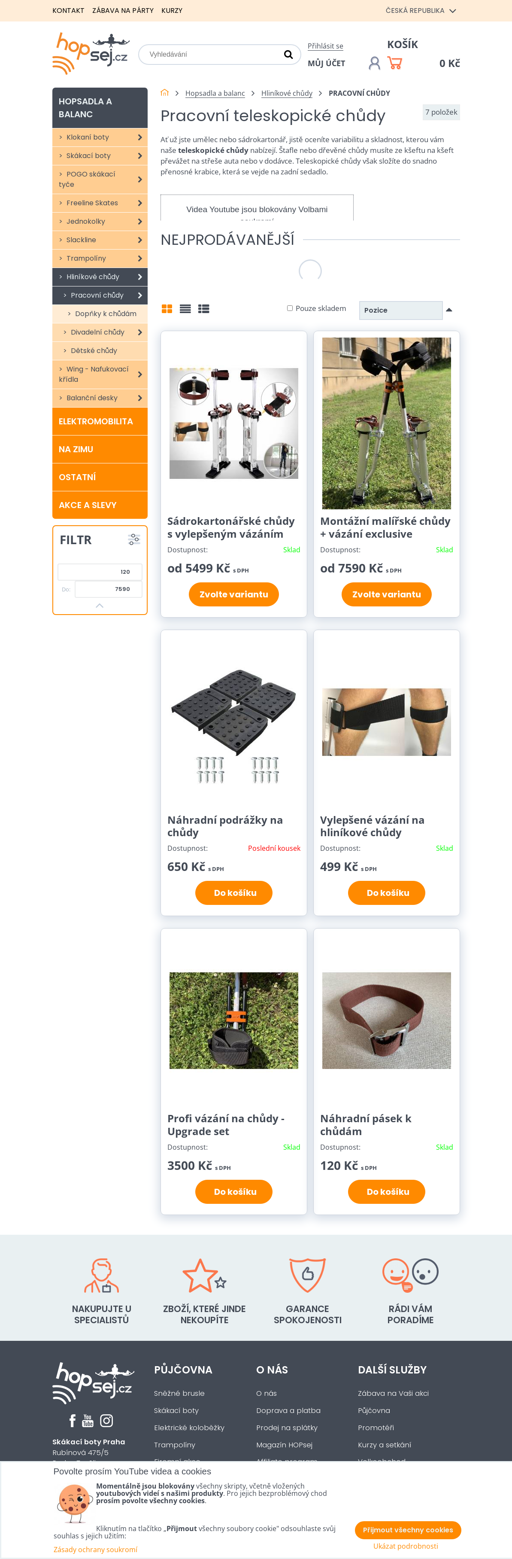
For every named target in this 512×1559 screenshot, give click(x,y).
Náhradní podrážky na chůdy (225, 826)
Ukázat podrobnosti (405, 1546)
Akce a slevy (88, 505)
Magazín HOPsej (284, 1445)
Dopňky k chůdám (104, 314)
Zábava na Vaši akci (393, 1393)
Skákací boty (106, 156)
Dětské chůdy (93, 351)
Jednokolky (106, 222)
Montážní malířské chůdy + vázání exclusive (385, 527)
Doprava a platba (288, 1411)
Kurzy (171, 10)
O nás (272, 1370)
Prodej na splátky (287, 1428)
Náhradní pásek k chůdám (366, 1124)
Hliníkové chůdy (106, 277)
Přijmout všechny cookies (408, 1530)
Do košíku (234, 893)
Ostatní (77, 477)
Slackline (106, 240)
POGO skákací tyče (103, 179)
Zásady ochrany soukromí (95, 1549)
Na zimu (76, 449)
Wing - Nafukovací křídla (103, 374)
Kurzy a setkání (384, 1445)
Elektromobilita (96, 421)
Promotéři (376, 1428)
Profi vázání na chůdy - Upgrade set (226, 1124)
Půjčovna (183, 1370)
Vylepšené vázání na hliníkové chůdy (372, 826)
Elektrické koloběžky (189, 1428)
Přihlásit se (325, 46)
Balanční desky (106, 398)
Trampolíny (106, 259)
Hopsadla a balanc (85, 107)
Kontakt (68, 10)
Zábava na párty (123, 10)
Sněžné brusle (179, 1393)
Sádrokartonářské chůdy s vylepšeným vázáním (231, 527)
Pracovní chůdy (108, 295)
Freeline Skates (106, 203)
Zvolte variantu (234, 594)
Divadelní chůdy (108, 332)
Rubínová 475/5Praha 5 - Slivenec (88, 1452)
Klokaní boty (106, 137)
